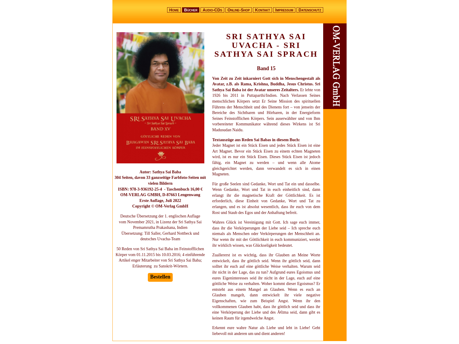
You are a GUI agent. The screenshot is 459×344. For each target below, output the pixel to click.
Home (174, 10)
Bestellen (160, 277)
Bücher (191, 10)
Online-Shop (238, 10)
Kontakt (262, 10)
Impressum (284, 10)
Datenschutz (310, 10)
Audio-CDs (212, 10)
